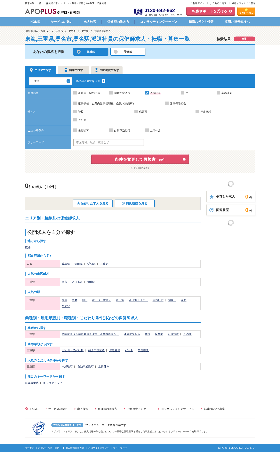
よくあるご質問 (218, 3)
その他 (187, 334)
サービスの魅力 (62, 21)
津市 (64, 282)
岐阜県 (66, 263)
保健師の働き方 (118, 21)
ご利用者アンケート (139, 408)
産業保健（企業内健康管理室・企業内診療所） (90, 334)
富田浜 (120, 300)
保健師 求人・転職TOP (38, 30)
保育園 (159, 334)
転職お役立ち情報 (201, 21)
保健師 (91, 51)
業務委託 (143, 350)
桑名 (74, 300)
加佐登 (66, 306)
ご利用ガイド (197, 3)
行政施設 (173, 334)
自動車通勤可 (85, 366)
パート (129, 350)
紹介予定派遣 (96, 350)
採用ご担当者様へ (237, 21)
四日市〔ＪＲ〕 (138, 300)
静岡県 (79, 263)
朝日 (84, 300)
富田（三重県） (101, 300)
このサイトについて (98, 448)
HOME (35, 21)
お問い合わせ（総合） (50, 448)
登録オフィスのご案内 (243, 3)
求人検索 (90, 21)
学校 (147, 334)
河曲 (183, 300)
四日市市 (77, 282)
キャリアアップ (52, 382)
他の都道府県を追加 (91, 81)
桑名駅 (85, 30)
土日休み (103, 366)
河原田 (172, 300)
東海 (27, 247)
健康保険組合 (132, 334)
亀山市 (91, 282)
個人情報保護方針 (75, 448)
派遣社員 (114, 350)
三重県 (59, 30)
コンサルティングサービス (159, 21)
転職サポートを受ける (209, 11)
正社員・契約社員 (73, 350)
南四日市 (158, 300)
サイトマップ (120, 448)
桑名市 (72, 30)
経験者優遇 (32, 382)
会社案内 (29, 448)
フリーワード (36, 142)
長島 (64, 300)
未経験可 (67, 366)
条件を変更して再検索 (140, 159)
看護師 (128, 51)
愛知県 (91, 263)
